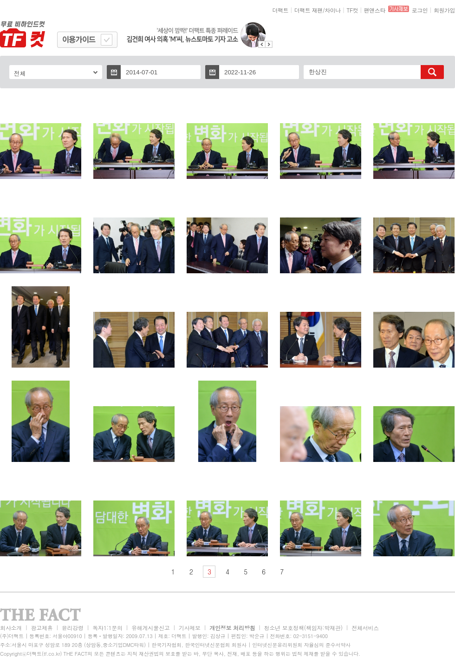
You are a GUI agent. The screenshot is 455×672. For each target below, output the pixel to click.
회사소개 (11, 628)
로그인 (420, 10)
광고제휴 (41, 628)
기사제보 (190, 628)
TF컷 (352, 10)
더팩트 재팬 (308, 10)
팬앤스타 (374, 10)
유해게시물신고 (150, 628)
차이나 (333, 10)
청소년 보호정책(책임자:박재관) (303, 628)
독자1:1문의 (107, 628)
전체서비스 (365, 628)
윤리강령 (73, 628)
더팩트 (281, 10)
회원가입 (444, 10)
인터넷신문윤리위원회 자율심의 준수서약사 (301, 644)
